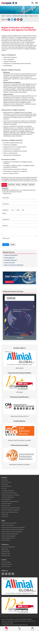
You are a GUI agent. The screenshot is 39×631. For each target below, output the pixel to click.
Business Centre (5, 505)
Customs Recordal (9, 262)
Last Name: (6, 204)
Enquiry (4, 184)
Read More (19, 337)
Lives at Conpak (5, 566)
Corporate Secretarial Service (9, 493)
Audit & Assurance (6, 482)
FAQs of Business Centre (8, 538)
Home (3, 16)
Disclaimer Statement (13, 621)
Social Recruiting (5, 562)
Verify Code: (6, 238)
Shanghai (24, 184)
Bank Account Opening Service (9, 512)
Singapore (5, 188)
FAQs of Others (5, 540)
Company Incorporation (7, 490)
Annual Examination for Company (10, 495)
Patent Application (9, 257)
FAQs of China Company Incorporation (11, 531)
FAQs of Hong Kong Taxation (9, 523)
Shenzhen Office (5, 553)
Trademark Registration (11, 255)
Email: (4, 213)
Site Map (22, 621)
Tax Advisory (4, 484)
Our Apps (28, 621)
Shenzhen (31, 184)
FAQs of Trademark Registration (9, 533)
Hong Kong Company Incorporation (10, 507)
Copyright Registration (10, 260)
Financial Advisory (6, 486)
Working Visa (4, 514)
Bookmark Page (9, 623)
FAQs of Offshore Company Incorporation (12, 529)
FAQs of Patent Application (8, 536)
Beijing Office (4, 549)
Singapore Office (5, 555)
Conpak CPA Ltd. (13, 624)
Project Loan (4, 516)
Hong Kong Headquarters (8, 547)
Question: (5, 225)
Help (2, 619)
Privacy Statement (10, 619)
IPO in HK (4, 488)
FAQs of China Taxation (7, 525)
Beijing (18, 184)
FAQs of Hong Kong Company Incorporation (13, 527)
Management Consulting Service (10, 501)
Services (8, 16)
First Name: (6, 197)
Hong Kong (11, 184)
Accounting (4, 480)
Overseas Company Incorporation (10, 510)
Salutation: (5, 210)
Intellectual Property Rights (20, 16)
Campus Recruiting (6, 564)
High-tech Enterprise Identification (13, 265)
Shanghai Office (5, 551)
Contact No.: (6, 219)
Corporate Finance (6, 503)
